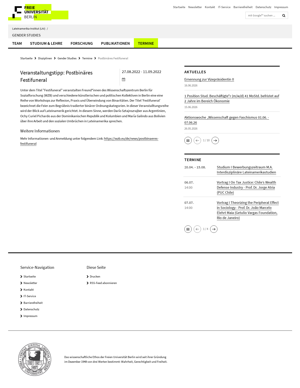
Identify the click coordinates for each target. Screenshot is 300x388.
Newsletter (195, 7)
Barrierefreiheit (243, 7)
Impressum (281, 7)
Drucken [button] (95, 276)
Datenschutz (263, 7)
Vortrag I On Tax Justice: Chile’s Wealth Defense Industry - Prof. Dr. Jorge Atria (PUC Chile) (246, 187)
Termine (146, 43)
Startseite (179, 7)
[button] (188, 140)
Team (17, 43)
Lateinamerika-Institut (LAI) (30, 28)
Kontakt (210, 7)
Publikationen (115, 43)
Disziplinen (45, 58)
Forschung (82, 43)
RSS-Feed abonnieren (103, 283)
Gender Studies (26, 35)
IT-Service (224, 7)
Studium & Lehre (46, 43)
